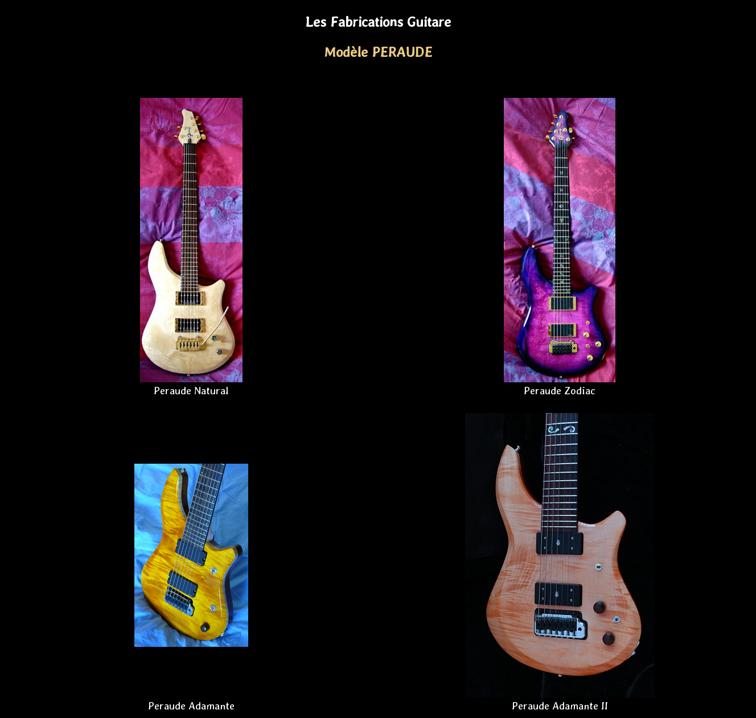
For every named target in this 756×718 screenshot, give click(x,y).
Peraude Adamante (191, 706)
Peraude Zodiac (559, 391)
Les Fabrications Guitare (378, 22)
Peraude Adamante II (560, 706)
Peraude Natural (191, 391)
